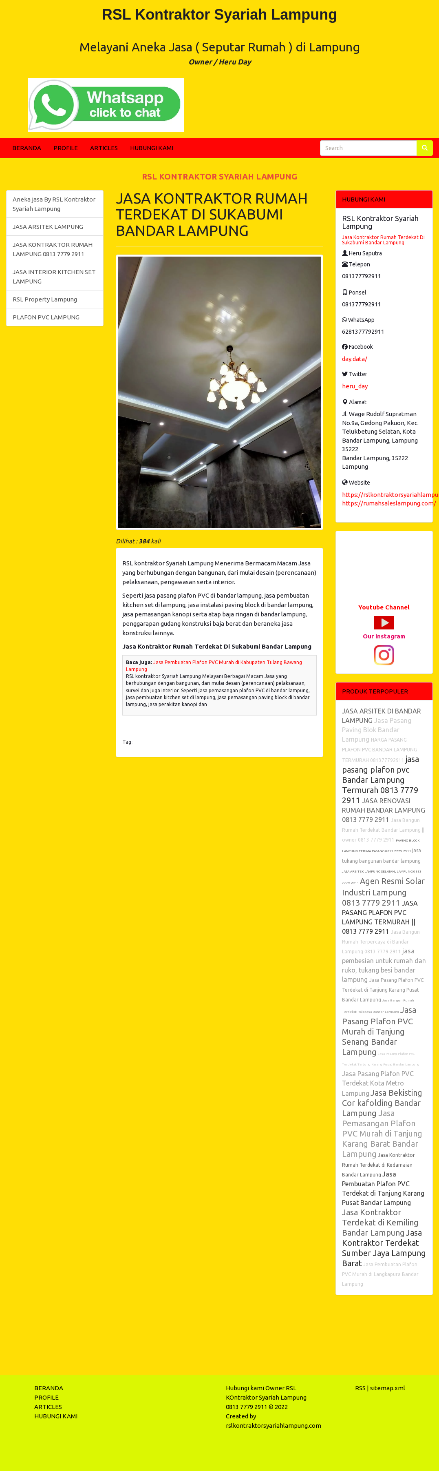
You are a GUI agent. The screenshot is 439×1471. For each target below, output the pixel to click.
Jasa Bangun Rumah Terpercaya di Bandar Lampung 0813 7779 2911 (381, 941)
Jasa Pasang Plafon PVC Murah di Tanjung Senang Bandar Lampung (379, 1031)
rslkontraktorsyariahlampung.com (273, 1425)
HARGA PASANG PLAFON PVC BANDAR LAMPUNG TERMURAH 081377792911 (379, 750)
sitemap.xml (387, 1388)
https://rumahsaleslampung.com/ (389, 503)
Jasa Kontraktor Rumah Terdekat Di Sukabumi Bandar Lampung (383, 240)
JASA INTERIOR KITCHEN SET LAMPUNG (54, 276)
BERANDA (26, 147)
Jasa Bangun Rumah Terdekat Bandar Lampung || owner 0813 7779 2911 (383, 829)
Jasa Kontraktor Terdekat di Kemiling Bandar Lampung (380, 1222)
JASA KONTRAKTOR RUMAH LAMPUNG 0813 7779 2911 (53, 249)
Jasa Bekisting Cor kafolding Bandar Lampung (382, 1103)
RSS (360, 1388)
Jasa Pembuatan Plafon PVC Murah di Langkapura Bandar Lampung (380, 1274)
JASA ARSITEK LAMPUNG (48, 226)
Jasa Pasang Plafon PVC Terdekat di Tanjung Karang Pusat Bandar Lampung (383, 989)
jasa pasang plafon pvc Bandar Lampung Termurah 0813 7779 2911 (380, 779)
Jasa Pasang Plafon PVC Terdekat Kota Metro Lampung (378, 1083)
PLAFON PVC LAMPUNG (46, 317)
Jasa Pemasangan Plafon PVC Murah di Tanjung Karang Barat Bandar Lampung (382, 1133)
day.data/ (354, 358)
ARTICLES (104, 147)
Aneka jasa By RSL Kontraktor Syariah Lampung (54, 204)
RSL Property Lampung (45, 299)
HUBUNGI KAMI (151, 147)
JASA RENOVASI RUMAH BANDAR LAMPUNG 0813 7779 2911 (383, 810)
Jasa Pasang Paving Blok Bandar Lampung (376, 730)
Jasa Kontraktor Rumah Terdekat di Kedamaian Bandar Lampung (378, 1164)
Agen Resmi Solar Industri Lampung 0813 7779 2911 (383, 891)
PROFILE (65, 147)
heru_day (355, 386)
